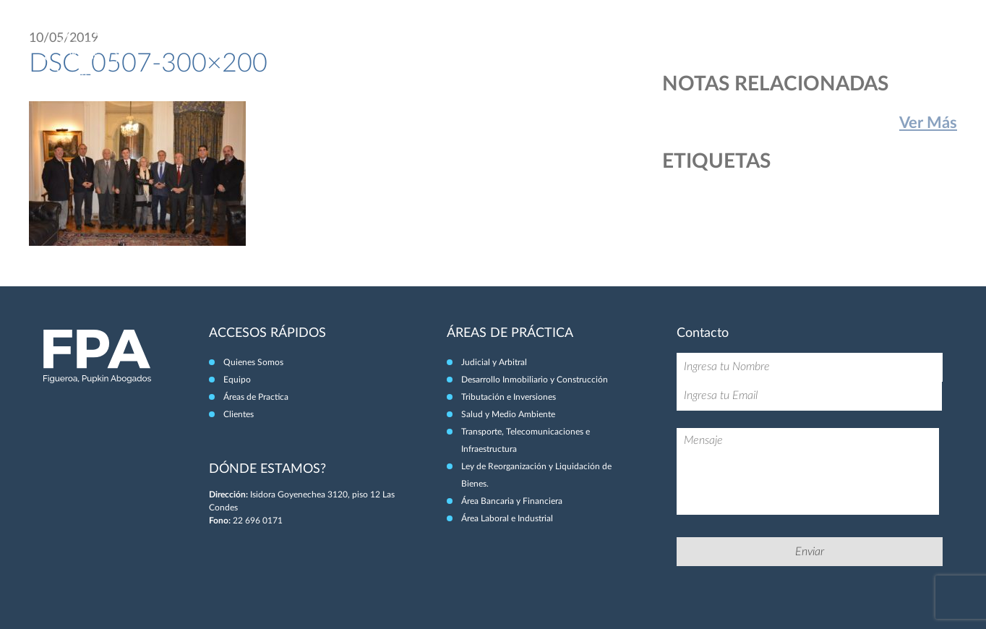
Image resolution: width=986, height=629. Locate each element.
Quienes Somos (253, 362)
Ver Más (928, 123)
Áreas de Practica (255, 397)
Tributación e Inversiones (508, 397)
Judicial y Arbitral (494, 362)
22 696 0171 (258, 520)
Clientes (889, 42)
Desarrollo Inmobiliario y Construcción (534, 379)
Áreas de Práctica (810, 42)
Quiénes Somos (663, 42)
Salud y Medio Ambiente (508, 414)
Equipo (733, 42)
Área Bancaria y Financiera (511, 501)
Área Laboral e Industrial (507, 518)
